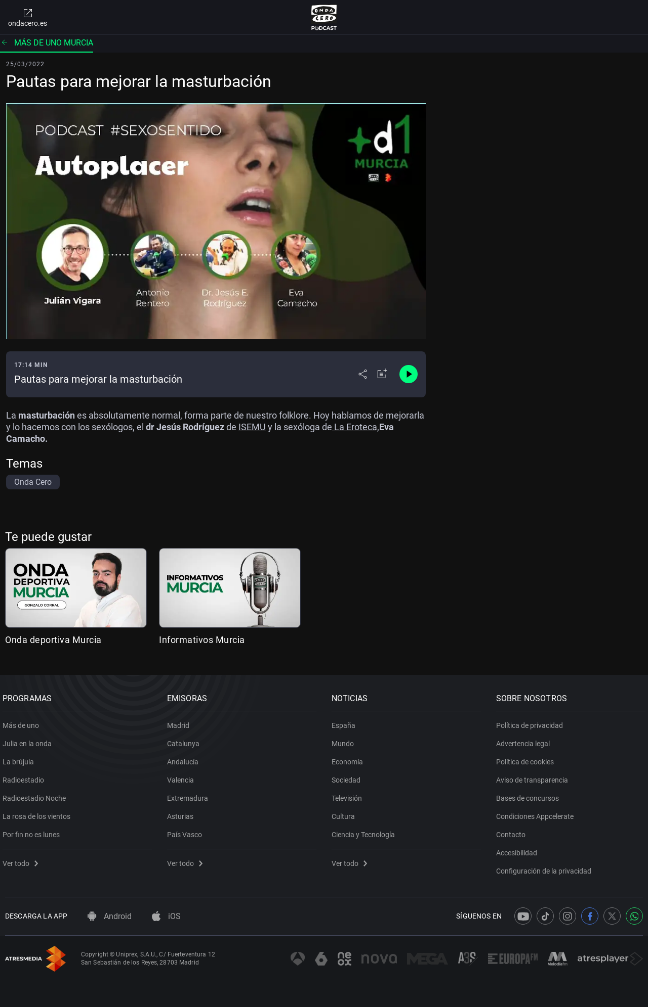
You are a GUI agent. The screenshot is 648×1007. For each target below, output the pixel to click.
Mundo (345, 740)
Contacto (513, 831)
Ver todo (22, 860)
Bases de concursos (530, 795)
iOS (166, 916)
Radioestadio (26, 776)
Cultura (345, 813)
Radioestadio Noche (36, 795)
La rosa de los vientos (39, 813)
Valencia (183, 776)
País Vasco (187, 831)
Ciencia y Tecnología (365, 831)
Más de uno (23, 722)
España (346, 722)
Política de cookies (527, 758)
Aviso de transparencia (535, 776)
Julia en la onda (29, 740)
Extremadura (190, 795)
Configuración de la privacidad (546, 867)
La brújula (20, 758)
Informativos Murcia (202, 639)
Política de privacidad (532, 722)
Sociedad (348, 776)
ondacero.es (27, 17)
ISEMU (252, 427)
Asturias (183, 813)
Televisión (349, 795)
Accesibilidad (519, 849)
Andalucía (185, 758)
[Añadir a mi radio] (382, 374)
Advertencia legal (525, 740)
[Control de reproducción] (408, 374)
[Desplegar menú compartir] (362, 374)
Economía (350, 758)
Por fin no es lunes (33, 831)
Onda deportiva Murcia (53, 639)
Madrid (181, 722)
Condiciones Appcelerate (537, 813)
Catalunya (186, 740)
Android (110, 916)
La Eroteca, (355, 427)
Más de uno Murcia (46, 43)
